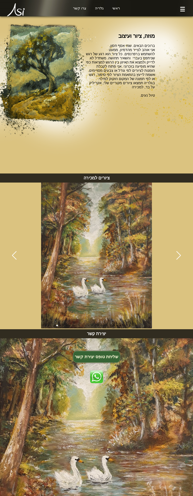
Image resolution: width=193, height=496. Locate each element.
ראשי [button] (116, 8)
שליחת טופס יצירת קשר (96, 356)
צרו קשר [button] (79, 8)
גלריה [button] (99, 8)
